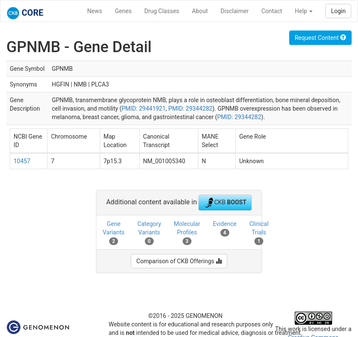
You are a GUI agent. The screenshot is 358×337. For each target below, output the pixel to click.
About (200, 11)
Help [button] (304, 11)
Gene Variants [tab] (114, 232)
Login (338, 11)
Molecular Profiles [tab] (187, 232)
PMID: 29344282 (190, 108)
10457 (22, 161)
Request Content (320, 37)
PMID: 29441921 (143, 108)
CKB (225, 203)
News (94, 11)
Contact (271, 11)
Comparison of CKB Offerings (179, 261)
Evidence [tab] (225, 228)
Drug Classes (161, 11)
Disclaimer (234, 11)
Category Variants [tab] (149, 232)
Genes (123, 11)
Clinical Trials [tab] (258, 232)
